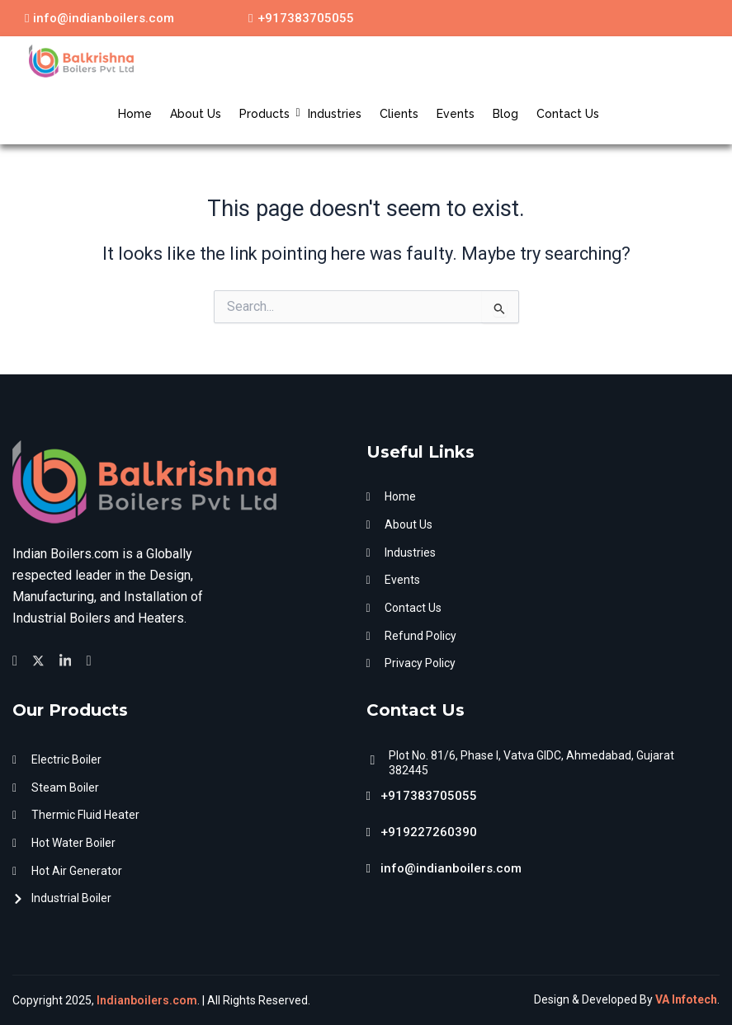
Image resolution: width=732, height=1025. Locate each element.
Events (456, 113)
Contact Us (567, 113)
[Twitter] (41, 656)
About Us (195, 113)
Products (266, 113)
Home (135, 113)
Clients (399, 113)
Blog (505, 113)
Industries (334, 113)
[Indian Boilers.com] (81, 61)
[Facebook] (17, 657)
